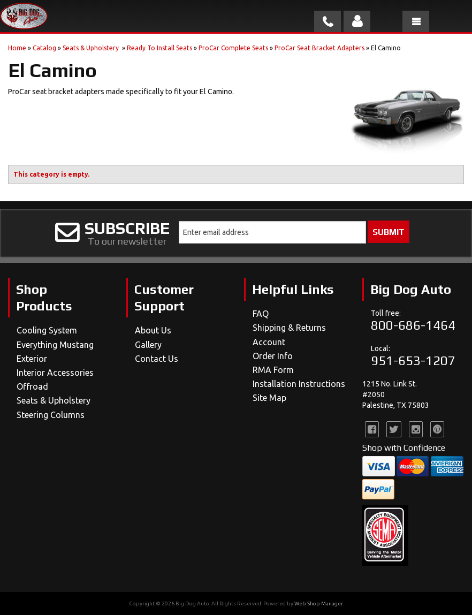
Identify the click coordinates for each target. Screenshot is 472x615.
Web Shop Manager (318, 603)
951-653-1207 (413, 360)
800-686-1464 (413, 325)
